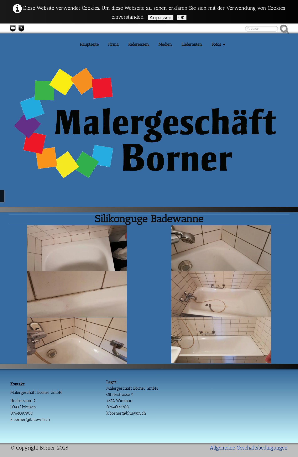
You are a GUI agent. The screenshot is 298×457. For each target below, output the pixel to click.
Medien (165, 44)
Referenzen (138, 44)
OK (181, 17)
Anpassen (160, 17)
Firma (113, 44)
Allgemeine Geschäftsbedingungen (249, 448)
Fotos (218, 44)
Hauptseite (89, 44)
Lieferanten (191, 44)
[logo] (19, 87)
